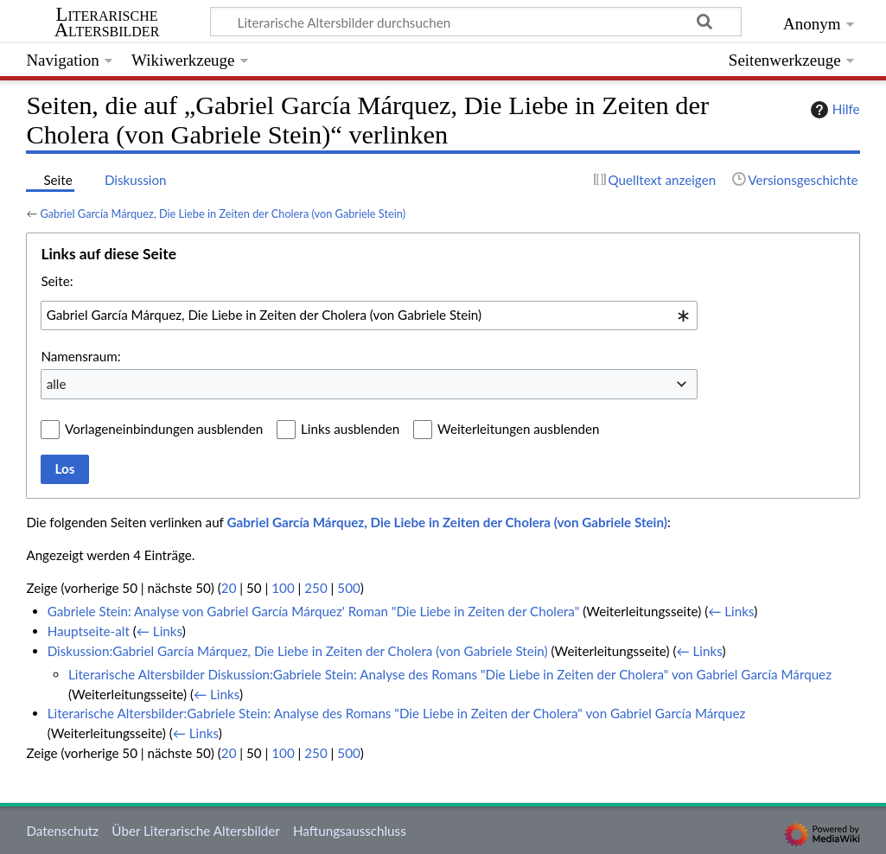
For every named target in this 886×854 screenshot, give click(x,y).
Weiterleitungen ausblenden (518, 429)
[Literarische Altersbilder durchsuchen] (476, 21)
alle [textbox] (57, 384)
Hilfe (833, 109)
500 (348, 588)
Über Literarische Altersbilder (195, 830)
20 (229, 588)
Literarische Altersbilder (107, 22)
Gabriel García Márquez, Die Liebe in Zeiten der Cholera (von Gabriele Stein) (222, 213)
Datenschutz (62, 830)
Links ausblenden (350, 429)
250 (315, 588)
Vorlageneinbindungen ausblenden (164, 429)
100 (282, 588)
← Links (731, 611)
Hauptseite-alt (89, 631)
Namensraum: (80, 356)
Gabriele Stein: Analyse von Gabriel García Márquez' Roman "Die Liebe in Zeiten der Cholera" (314, 611)
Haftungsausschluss (349, 830)
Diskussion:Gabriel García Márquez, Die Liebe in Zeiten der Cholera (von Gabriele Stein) (298, 651)
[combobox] (369, 315)
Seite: (57, 281)
